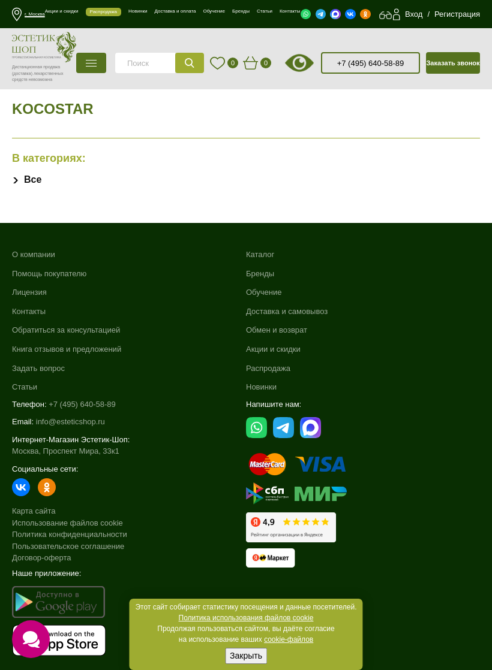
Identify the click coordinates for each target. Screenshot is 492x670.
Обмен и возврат (276, 329)
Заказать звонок (452, 63)
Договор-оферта (41, 557)
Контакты (29, 311)
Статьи (24, 386)
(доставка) (22, 73)
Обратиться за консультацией (66, 329)
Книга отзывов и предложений (66, 349)
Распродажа (268, 368)
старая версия (314, 63)
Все (32, 179)
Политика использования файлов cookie (246, 618)
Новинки (261, 386)
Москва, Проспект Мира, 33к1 (65, 450)
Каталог (260, 254)
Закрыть (246, 655)
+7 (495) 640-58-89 (370, 63)
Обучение (263, 292)
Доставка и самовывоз (287, 311)
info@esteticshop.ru (70, 421)
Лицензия (29, 292)
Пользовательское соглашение (68, 546)
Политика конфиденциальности (69, 534)
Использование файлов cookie (67, 522)
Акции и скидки (273, 349)
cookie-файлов (288, 639)
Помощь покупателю (49, 273)
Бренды (260, 273)
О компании (33, 254)
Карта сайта (33, 510)
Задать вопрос (38, 368)
